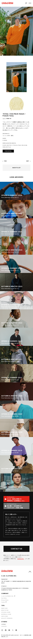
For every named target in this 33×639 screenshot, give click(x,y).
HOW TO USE (4, 610)
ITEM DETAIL (8, 151)
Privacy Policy (5, 600)
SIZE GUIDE (4, 616)
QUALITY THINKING (6, 618)
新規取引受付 (21, 558)
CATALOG (4, 626)
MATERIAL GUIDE (6, 614)
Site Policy (4, 598)
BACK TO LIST (16, 167)
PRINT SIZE (4, 608)
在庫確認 (3, 624)
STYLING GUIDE (5, 612)
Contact (3, 602)
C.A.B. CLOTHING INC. (7, 596)
